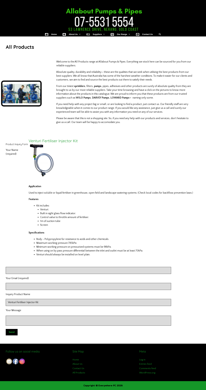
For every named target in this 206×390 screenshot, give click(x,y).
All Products (79, 372)
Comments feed (147, 368)
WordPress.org (147, 372)
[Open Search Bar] (160, 34)
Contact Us (78, 368)
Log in (142, 359)
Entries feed (145, 364)
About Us (77, 364)
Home (76, 359)
